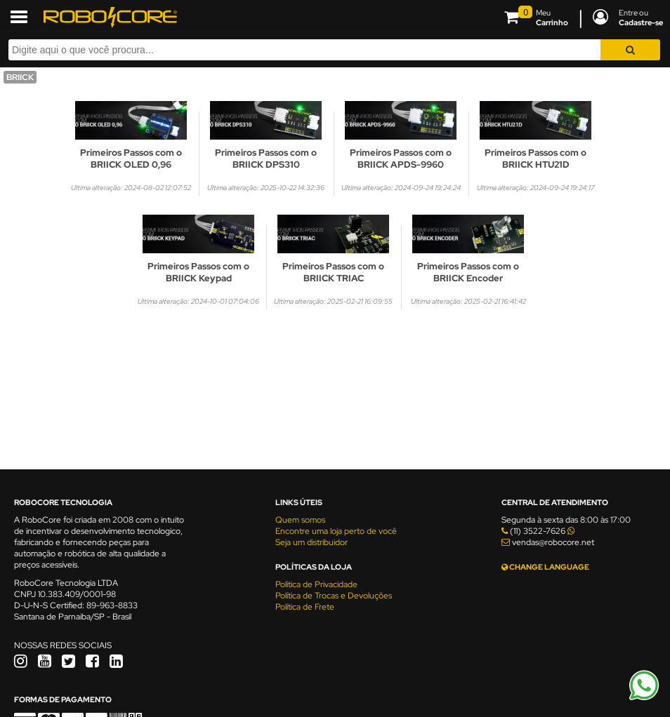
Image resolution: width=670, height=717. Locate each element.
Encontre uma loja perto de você (336, 531)
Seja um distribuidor (311, 542)
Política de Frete (304, 606)
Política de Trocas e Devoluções (333, 595)
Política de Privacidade (316, 584)
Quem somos (300, 519)
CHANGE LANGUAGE (545, 567)
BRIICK (20, 77)
